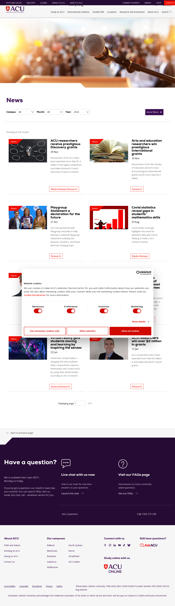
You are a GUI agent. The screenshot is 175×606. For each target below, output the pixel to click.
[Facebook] (105, 551)
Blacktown (52, 556)
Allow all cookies (130, 331)
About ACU (153, 11)
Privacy (49, 592)
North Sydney (75, 551)
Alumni (42, 3)
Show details (139, 322)
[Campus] (25, 118)
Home (8, 20)
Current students (129, 3)
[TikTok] (124, 551)
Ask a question (70, 520)
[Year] (80, 118)
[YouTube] (119, 551)
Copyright (23, 592)
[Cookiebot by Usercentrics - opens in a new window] (138, 272)
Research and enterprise (132, 11)
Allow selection (87, 331)
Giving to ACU (57, 3)
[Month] (54, 118)
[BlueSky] (129, 551)
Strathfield (74, 562)
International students (78, 11)
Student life (98, 11)
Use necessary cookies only (44, 331)
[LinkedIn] (114, 551)
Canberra (51, 567)
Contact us (9, 567)
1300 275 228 (149, 520)
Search (167, 11)
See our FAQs (125, 499)
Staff (157, 3)
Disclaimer (37, 592)
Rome (72, 556)
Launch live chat (70, 499)
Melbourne (52, 573)
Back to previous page (22, 438)
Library (146, 3)
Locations (112, 11)
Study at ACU (57, 11)
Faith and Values (12, 3)
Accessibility (9, 592)
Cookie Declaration (35, 294)
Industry (29, 3)
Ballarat (51, 551)
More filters (153, 118)
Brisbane (51, 562)
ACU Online (74, 567)
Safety (59, 592)
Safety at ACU (75, 3)
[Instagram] (110, 551)
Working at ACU (12, 556)
